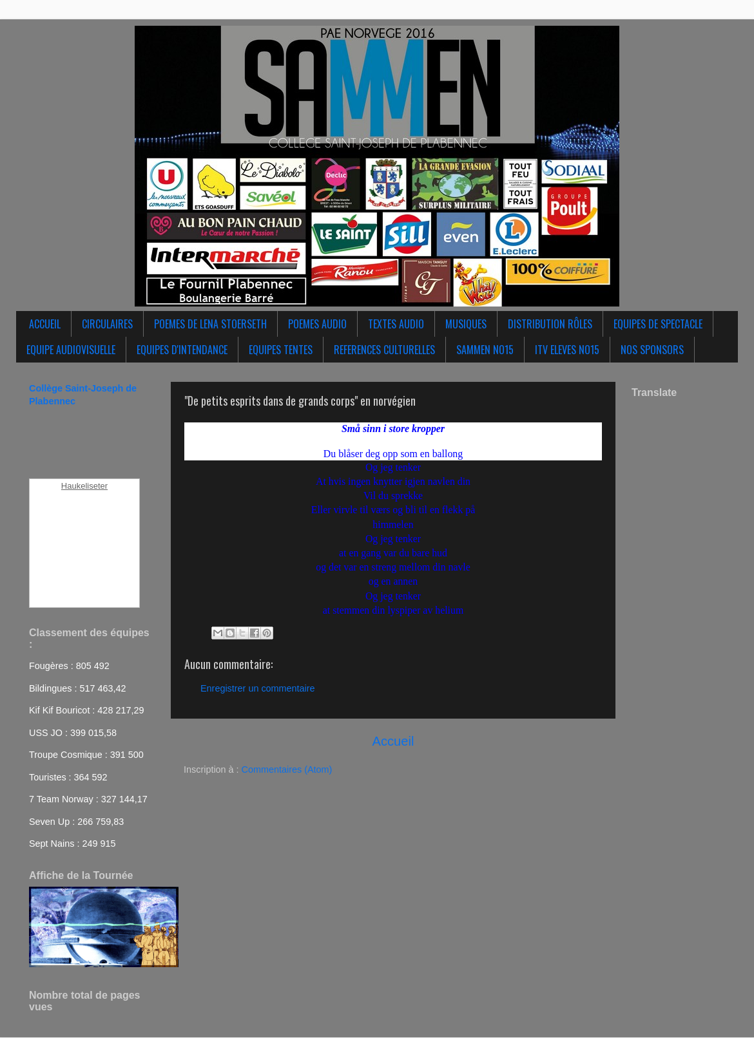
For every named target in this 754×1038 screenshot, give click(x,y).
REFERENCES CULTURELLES (384, 349)
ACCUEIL (45, 324)
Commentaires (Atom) (287, 769)
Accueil (393, 741)
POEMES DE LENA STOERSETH (210, 324)
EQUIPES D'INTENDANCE (182, 349)
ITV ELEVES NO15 (567, 349)
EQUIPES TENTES (281, 349)
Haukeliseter (84, 486)
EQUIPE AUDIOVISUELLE (70, 349)
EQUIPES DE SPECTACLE (658, 324)
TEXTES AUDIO (396, 324)
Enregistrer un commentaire (257, 688)
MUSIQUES (466, 324)
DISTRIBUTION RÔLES (550, 324)
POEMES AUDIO (317, 324)
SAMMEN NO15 (485, 349)
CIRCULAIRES (107, 324)
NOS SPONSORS (652, 349)
